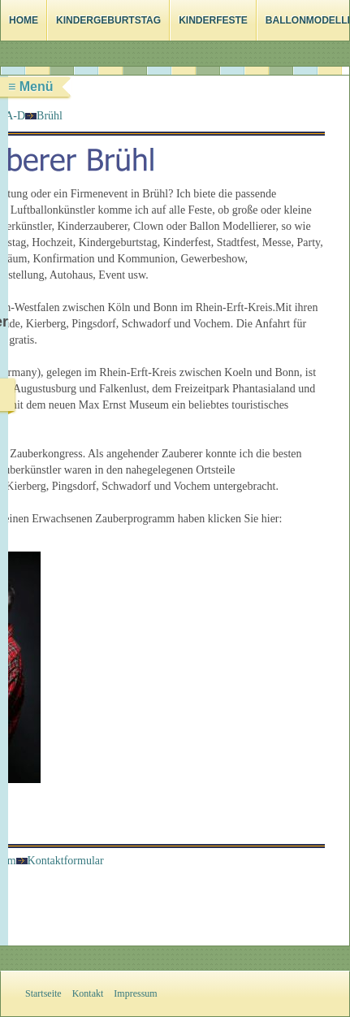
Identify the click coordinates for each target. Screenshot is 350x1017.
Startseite (43, 993)
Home (23, 20)
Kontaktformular (60, 861)
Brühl (50, 116)
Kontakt (88, 993)
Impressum (135, 993)
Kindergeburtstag (108, 20)
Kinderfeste (213, 20)
